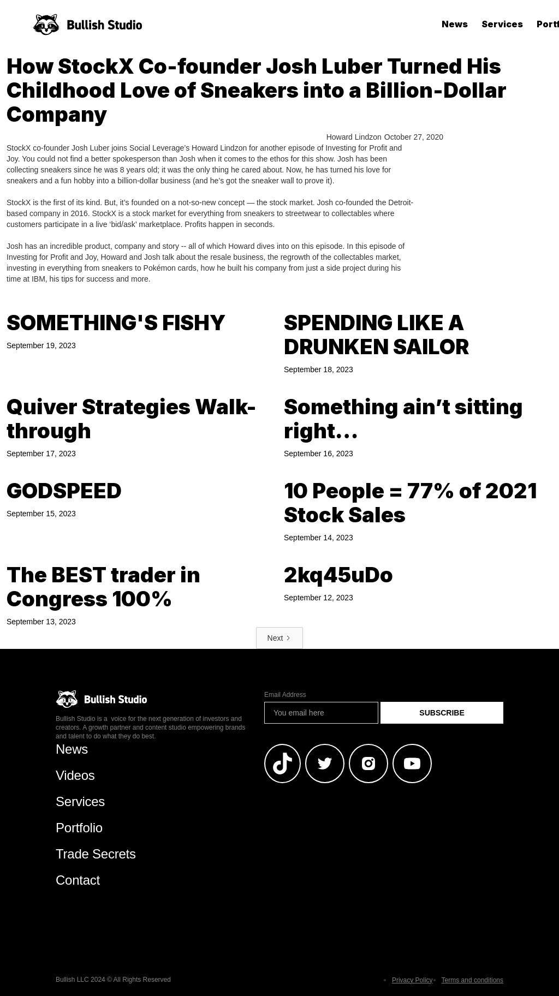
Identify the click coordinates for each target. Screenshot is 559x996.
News (455, 24)
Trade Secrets (96, 853)
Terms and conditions (472, 980)
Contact (78, 880)
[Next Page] (280, 638)
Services (502, 24)
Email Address (285, 695)
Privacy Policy (412, 980)
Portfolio (79, 827)
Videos (75, 775)
